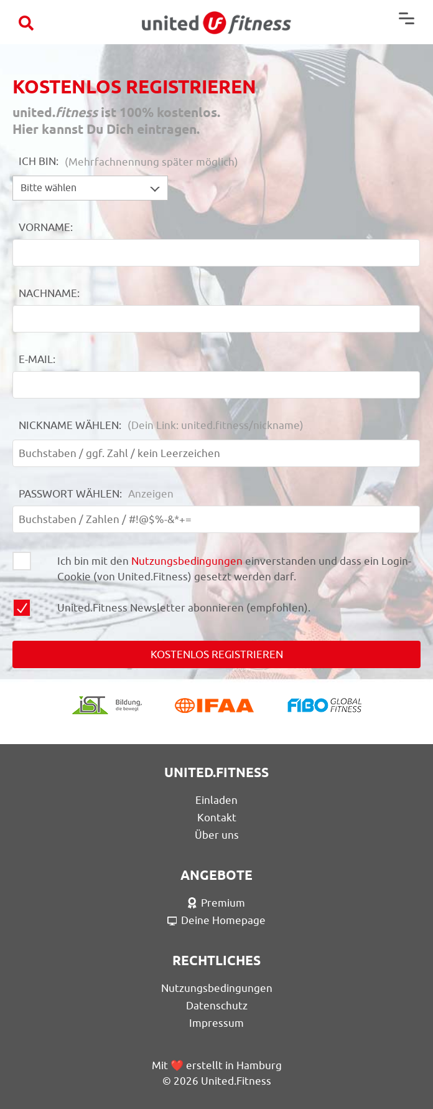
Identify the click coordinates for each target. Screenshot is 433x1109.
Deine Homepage (216, 920)
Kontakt (216, 817)
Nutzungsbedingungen (187, 561)
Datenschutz (217, 1005)
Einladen (216, 800)
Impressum (216, 1023)
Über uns (217, 835)
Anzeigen (151, 494)
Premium (216, 903)
